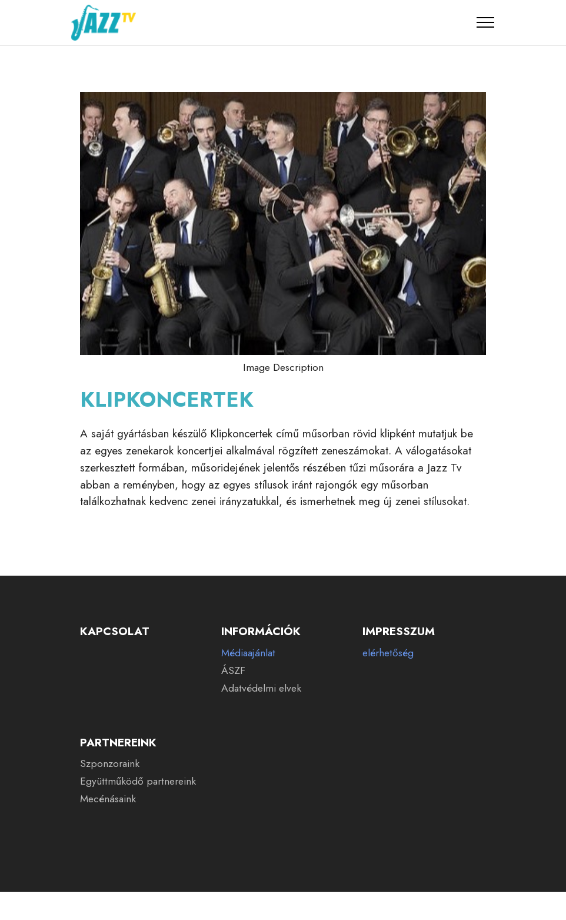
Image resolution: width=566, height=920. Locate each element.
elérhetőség (388, 652)
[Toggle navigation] (486, 22)
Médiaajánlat (248, 652)
